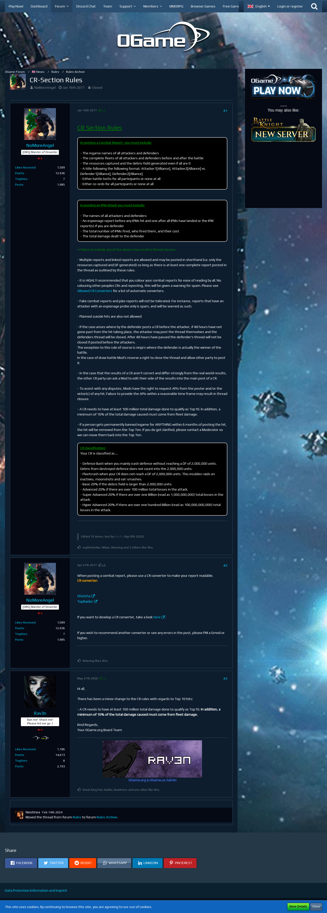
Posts (19, 184)
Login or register (290, 6)
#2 (225, 565)
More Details (298, 906)
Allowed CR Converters (94, 291)
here (157, 617)
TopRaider (85, 601)
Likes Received (25, 167)
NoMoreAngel (45, 87)
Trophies (21, 179)
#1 (225, 111)
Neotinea (33, 812)
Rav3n (119, 536)
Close (316, 906)
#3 (225, 678)
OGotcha (83, 596)
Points (19, 173)
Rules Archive (107, 817)
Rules (77, 817)
